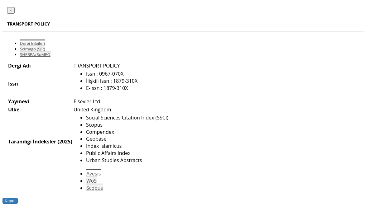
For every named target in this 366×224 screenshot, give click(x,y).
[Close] (11, 10)
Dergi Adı (19, 65)
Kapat (10, 200)
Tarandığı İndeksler (32, 141)
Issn (13, 83)
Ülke (13, 109)
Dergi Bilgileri (32, 43)
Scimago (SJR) (32, 49)
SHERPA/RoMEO (35, 54)
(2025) (64, 141)
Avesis (93, 173)
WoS (91, 180)
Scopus (94, 187)
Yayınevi (18, 101)
